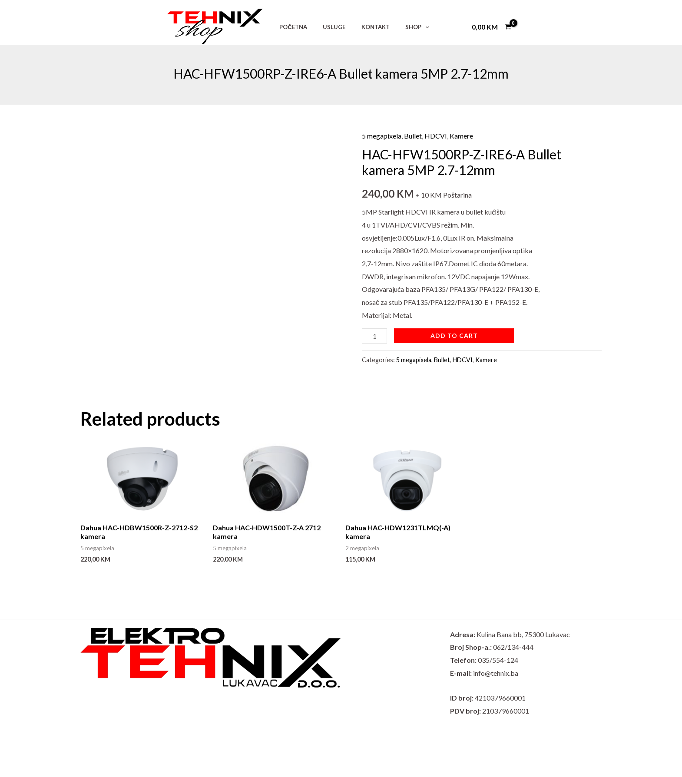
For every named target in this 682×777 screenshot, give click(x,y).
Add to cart (454, 335)
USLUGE (327, 26)
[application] (409, 26)
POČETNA (291, 26)
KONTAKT (364, 26)
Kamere (461, 136)
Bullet (413, 136)
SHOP (401, 26)
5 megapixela (381, 136)
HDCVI (435, 136)
